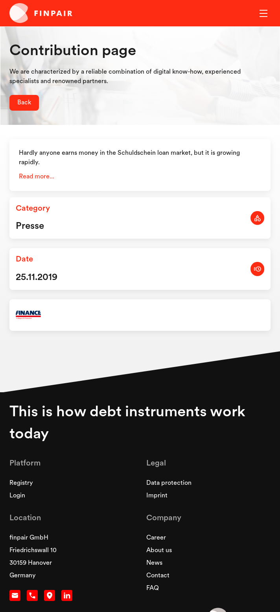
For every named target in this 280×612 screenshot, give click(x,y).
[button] (262, 13)
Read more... (36, 177)
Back (24, 103)
